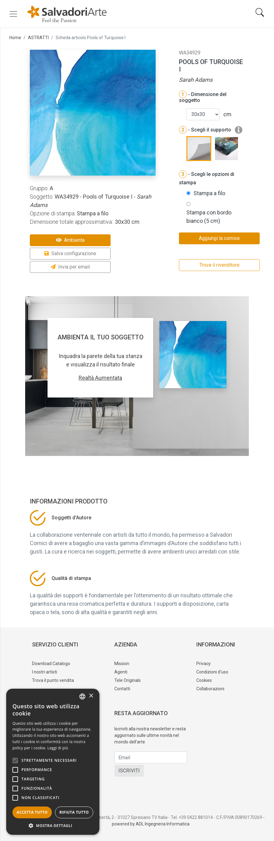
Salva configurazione (70, 253)
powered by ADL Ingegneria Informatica (151, 823)
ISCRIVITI (129, 771)
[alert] (52, 762)
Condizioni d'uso (212, 671)
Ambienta (70, 240)
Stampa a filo (209, 193)
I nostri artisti (44, 671)
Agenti (120, 671)
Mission (121, 663)
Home (15, 37)
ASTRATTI (38, 37)
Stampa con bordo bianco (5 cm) (208, 216)
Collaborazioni (210, 688)
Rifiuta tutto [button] (74, 812)
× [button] (91, 696)
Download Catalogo (51, 663)
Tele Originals (127, 680)
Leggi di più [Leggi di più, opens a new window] (58, 748)
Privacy (203, 663)
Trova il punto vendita (53, 680)
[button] (52, 825)
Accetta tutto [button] (32, 812)
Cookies (204, 680)
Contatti (122, 688)
